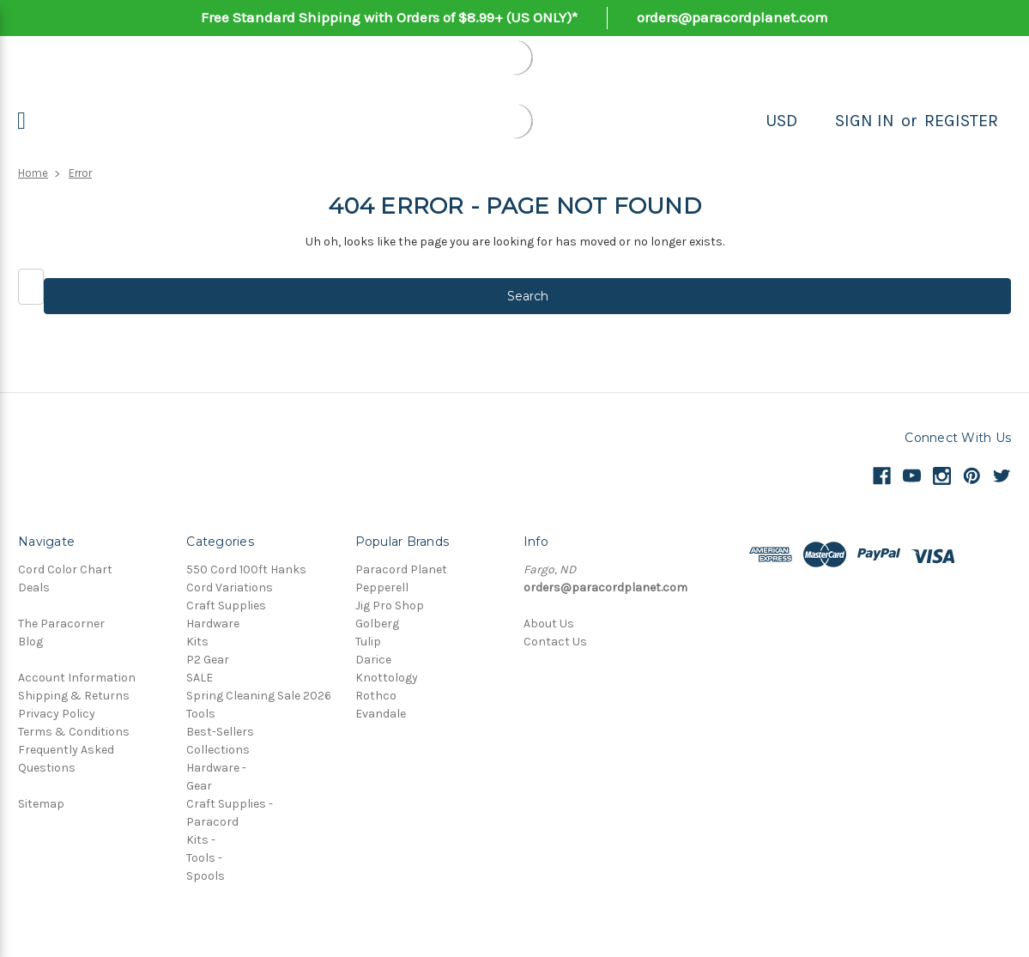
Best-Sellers (220, 731)
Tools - (204, 858)
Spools (205, 876)
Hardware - (216, 767)
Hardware (212, 623)
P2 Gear (207, 659)
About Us (549, 623)
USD (781, 120)
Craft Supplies (226, 605)
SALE (199, 677)
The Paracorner (61, 623)
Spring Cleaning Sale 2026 (258, 695)
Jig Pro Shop (389, 605)
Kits (197, 641)
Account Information (77, 677)
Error (80, 173)
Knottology (386, 677)
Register (961, 120)
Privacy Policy (56, 713)
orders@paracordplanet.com (732, 17)
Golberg (377, 623)
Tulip (368, 641)
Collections (218, 749)
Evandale (380, 713)
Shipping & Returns (74, 695)
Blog (30, 641)
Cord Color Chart (65, 569)
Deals (34, 587)
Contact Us (555, 641)
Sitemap (41, 803)
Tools (200, 713)
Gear (199, 785)
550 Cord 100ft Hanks (246, 569)
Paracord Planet (401, 569)
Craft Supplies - (229, 803)
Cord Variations (229, 587)
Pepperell (382, 587)
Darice (373, 659)
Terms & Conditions (74, 731)
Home (33, 173)
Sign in (864, 120)
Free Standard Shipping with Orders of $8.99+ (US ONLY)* (389, 17)
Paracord (212, 822)
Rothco (375, 695)
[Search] (816, 121)
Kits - (200, 840)
